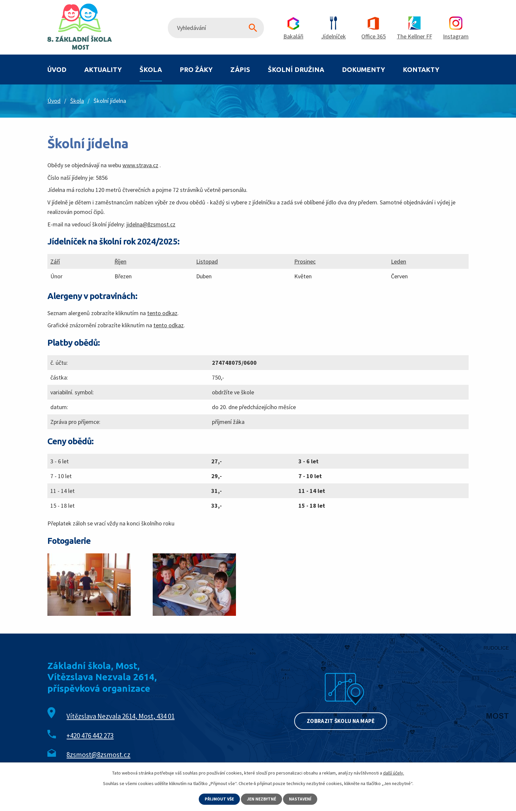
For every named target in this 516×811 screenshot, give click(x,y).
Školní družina (296, 69)
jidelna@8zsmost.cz (150, 224)
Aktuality (103, 69)
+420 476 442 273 (90, 735)
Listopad (207, 261)
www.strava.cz (140, 165)
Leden (398, 261)
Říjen (120, 261)
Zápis (240, 69)
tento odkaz (162, 313)
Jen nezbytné (262, 799)
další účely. (393, 773)
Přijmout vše (218, 799)
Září (55, 261)
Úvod (56, 69)
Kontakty (421, 69)
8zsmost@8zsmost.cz (98, 754)
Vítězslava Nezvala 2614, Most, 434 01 (120, 716)
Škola (151, 69)
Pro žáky (196, 69)
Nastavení (301, 799)
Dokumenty (363, 69)
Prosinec (305, 261)
